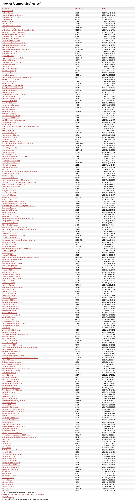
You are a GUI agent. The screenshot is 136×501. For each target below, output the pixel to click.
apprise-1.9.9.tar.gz (8, 56)
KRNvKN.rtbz (6, 441)
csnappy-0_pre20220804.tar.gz (12, 345)
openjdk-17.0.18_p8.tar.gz (10, 79)
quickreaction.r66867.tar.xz (10, 306)
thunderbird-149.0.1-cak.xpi (11, 51)
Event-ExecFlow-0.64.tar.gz (11, 465)
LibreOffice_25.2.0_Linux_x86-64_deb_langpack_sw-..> (20, 182)
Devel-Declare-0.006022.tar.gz (12, 390)
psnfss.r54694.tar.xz (8, 392)
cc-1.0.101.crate (7, 231)
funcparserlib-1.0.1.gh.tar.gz (11, 330)
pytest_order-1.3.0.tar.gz (10, 216)
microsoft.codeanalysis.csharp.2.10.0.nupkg (16, 435)
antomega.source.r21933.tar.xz (12, 433)
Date (104, 8)
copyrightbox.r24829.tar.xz (10, 428)
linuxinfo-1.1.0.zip (7, 176)
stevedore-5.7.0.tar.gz (9, 71)
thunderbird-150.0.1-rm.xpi (10, 19)
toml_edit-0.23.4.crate (9, 139)
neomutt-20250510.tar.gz (10, 158)
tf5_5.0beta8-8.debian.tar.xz (11, 388)
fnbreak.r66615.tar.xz (9, 311)
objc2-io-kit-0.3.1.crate (9, 165)
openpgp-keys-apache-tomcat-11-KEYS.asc (16, 248)
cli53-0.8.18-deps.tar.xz (9, 341)
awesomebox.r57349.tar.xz (10, 379)
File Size (78, 8)
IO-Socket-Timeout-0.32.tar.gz (12, 450)
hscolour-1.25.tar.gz (8, 283)
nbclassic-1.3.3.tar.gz (9, 133)
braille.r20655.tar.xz (8, 430)
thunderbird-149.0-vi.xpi (9, 53)
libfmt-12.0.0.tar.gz (8, 131)
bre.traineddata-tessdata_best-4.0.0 (13, 401)
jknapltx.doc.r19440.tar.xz (10, 418)
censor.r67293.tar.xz (8, 296)
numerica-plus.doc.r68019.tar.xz (12, 287)
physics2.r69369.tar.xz (9, 270)
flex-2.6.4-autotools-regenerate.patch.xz (15, 334)
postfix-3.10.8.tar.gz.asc (9, 73)
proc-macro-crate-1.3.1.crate (11, 315)
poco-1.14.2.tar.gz (8, 150)
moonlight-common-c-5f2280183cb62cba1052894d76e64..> (21, 126)
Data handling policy (7, 498)
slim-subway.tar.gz (8, 478)
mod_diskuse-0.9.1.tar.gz (10, 167)
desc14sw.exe (6, 488)
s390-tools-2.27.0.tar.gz (9, 96)
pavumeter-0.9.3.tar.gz (9, 475)
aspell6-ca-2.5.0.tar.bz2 (9, 458)
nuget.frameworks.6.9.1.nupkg (12, 263)
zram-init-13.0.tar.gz (8, 152)
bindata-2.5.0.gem (8, 261)
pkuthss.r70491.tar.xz (9, 255)
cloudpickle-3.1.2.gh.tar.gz (10, 105)
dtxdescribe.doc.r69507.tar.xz (11, 268)
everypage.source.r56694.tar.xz (12, 383)
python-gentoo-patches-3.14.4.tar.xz (13, 34)
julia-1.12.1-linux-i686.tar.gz (11, 116)
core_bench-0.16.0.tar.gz (10, 291)
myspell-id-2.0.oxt (7, 452)
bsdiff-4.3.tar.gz (7, 480)
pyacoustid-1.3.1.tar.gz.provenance (13, 32)
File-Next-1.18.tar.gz (8, 396)
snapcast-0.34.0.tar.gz (9, 81)
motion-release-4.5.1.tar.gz (10, 321)
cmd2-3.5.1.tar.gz (7, 23)
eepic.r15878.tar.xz (8, 422)
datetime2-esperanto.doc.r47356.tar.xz (14, 426)
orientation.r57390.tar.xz (10, 377)
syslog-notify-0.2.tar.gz (9, 304)
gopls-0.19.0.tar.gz (8, 146)
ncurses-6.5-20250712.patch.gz (12, 141)
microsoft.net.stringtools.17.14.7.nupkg (14, 156)
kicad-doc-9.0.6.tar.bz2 (9, 101)
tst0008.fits (5, 490)
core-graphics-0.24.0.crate (10, 221)
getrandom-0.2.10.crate (9, 298)
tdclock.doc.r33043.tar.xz (10, 407)
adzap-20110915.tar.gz (9, 460)
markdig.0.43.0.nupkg (9, 113)
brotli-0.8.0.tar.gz (7, 13)
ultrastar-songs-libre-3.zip (10, 469)
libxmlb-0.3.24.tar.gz (8, 109)
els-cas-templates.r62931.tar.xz (12, 351)
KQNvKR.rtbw (6, 448)
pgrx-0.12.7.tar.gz (7, 169)
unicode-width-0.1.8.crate (10, 385)
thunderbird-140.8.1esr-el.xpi (11, 62)
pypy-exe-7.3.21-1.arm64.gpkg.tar (13, 58)
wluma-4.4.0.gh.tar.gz (9, 251)
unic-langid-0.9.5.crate (9, 242)
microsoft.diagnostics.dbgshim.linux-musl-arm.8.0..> (19, 229)
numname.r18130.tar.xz (9, 415)
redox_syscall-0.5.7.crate (10, 210)
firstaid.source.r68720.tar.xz (11, 276)
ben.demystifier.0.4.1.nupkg (11, 370)
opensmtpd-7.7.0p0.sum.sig (11, 161)
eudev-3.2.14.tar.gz (8, 280)
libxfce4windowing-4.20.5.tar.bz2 (12, 88)
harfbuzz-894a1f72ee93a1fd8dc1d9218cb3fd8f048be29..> (21, 257)
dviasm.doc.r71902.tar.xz (10, 225)
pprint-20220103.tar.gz (9, 336)
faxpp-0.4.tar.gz (7, 473)
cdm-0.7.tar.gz (6, 439)
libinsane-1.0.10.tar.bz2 (9, 313)
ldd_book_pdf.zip (7, 482)
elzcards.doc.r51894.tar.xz (10, 398)
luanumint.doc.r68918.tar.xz (11, 274)
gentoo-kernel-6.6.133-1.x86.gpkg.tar (14, 43)
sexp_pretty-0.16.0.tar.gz (10, 293)
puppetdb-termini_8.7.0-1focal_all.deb (14, 227)
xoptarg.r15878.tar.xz (9, 403)
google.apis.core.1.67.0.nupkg (12, 259)
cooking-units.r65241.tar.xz (10, 325)
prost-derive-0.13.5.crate (10, 178)
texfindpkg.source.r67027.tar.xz (12, 302)
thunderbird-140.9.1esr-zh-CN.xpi (13, 36)
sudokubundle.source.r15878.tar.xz (13, 409)
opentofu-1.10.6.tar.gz (9, 107)
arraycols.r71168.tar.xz (9, 244)
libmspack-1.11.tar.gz (9, 208)
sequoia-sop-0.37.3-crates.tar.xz (12, 86)
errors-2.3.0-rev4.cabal (9, 343)
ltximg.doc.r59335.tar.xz (9, 366)
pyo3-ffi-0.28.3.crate (8, 47)
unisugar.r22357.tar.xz (9, 405)
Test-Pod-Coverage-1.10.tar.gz (12, 454)
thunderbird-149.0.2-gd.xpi (10, 38)
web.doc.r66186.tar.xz (9, 317)
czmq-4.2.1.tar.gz (7, 375)
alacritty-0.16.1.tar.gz (9, 111)
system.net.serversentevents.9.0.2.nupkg (15, 180)
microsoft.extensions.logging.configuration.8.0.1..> (18, 206)
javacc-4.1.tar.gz (7, 253)
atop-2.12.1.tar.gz (7, 128)
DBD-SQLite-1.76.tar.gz (9, 197)
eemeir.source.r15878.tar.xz (11, 424)
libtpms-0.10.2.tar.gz (8, 83)
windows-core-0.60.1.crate (10, 173)
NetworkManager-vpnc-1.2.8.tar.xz (13, 356)
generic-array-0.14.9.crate (10, 118)
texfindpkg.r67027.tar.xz (9, 300)
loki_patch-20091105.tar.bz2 (11, 467)
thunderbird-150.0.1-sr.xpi (10, 17)
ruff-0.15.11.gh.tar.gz (8, 28)
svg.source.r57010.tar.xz (10, 381)
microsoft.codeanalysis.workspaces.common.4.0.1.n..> (20, 358)
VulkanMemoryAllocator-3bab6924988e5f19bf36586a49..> (21, 171)
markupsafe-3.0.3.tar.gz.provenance (13, 45)
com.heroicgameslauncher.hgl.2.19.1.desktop (17, 77)
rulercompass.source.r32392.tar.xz (13, 411)
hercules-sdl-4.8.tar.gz (9, 154)
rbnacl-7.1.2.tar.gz (8, 199)
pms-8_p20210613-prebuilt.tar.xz (12, 364)
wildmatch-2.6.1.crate (9, 103)
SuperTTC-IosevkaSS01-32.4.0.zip (13, 184)
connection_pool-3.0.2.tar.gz (11, 98)
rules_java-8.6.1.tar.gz (9, 191)
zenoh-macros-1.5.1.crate (10, 135)
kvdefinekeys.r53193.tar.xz (10, 394)
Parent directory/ (7, 11)
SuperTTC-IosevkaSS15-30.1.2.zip (13, 236)
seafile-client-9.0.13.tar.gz (10, 163)
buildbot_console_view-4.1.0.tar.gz (13, 201)
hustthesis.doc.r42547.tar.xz (11, 420)
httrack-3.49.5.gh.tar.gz (9, 266)
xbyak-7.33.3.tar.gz (8, 66)
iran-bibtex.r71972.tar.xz (10, 223)
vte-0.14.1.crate (7, 188)
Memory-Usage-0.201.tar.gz (11, 463)
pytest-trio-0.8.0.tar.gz (9, 332)
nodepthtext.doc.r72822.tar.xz (11, 193)
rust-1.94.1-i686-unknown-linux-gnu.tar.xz (15, 49)
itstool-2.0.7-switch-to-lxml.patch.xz (13, 120)
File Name (5, 8)
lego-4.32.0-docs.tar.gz (9, 68)
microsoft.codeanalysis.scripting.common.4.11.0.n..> (19, 218)
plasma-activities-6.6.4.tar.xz (11, 41)
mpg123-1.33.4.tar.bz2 (9, 90)
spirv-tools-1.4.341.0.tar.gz (10, 64)
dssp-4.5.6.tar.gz (7, 124)
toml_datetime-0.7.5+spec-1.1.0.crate (14, 94)
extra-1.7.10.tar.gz (8, 360)
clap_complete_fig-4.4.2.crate (11, 278)
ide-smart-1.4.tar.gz (8, 486)
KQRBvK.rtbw (6, 445)
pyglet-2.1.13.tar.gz (8, 75)
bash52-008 (6, 328)
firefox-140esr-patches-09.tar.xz (12, 15)
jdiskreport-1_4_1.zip (9, 456)
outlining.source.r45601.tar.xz (11, 413)
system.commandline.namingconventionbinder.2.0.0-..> (20, 347)
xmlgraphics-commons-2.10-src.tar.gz (14, 203)
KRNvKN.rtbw (6, 443)
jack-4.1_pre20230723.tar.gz (11, 238)
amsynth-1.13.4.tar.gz (9, 246)
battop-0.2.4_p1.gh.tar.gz (10, 272)
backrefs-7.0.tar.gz (8, 21)
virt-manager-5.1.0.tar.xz (10, 137)
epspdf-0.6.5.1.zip (8, 319)
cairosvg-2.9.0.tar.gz (8, 60)
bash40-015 (6, 471)
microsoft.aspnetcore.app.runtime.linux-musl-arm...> (19, 240)
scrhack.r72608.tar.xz (9, 195)
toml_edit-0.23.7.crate (9, 122)
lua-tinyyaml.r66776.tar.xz (10, 308)
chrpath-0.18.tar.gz (8, 92)
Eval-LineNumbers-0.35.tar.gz (11, 362)
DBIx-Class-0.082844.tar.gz (11, 186)
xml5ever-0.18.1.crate (9, 233)
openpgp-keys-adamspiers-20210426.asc (15, 368)
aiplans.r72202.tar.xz (8, 212)
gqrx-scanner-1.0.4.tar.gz (10, 289)
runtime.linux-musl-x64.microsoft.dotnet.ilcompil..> (18, 30)
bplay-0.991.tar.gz (8, 484)
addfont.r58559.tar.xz (9, 373)
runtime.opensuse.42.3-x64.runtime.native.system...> (19, 437)
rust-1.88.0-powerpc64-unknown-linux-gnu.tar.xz (17, 143)
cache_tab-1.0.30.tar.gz (9, 349)
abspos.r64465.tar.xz (9, 338)
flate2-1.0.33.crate (8, 214)
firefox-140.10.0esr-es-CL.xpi (11, 26)
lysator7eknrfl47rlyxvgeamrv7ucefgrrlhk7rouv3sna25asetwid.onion (22, 494)
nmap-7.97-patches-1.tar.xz (11, 148)
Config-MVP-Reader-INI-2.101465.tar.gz (15, 323)
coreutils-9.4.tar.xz (8, 285)
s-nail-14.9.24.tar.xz (8, 353)
